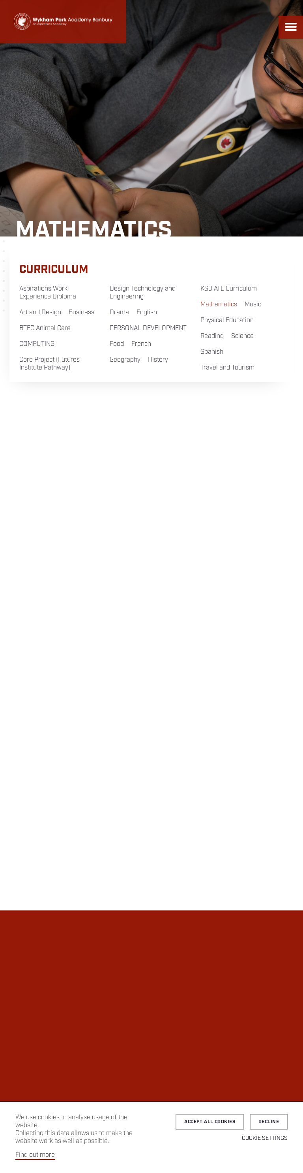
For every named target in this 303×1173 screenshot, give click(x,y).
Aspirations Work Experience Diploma (47, 293)
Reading (212, 336)
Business (81, 312)
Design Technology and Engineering (143, 293)
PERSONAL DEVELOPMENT (148, 328)
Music (253, 304)
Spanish (211, 352)
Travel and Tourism (227, 368)
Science (242, 336)
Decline (268, 1122)
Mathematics (218, 304)
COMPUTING (36, 344)
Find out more (35, 1155)
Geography (125, 360)
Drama (119, 312)
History (158, 360)
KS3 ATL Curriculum (228, 289)
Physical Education (227, 320)
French (141, 344)
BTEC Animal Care (45, 328)
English (147, 312)
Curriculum (53, 269)
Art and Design (40, 312)
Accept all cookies (210, 1122)
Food (117, 344)
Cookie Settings (265, 1138)
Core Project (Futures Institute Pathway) (49, 364)
